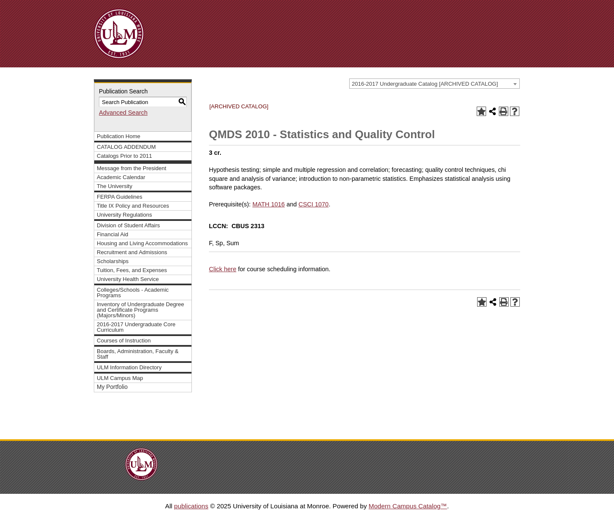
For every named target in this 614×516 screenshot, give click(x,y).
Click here (222, 269)
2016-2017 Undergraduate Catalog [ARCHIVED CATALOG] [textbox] (425, 84)
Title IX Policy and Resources (133, 206)
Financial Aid (112, 234)
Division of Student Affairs (128, 225)
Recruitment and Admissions (132, 252)
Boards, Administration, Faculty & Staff (138, 354)
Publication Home (118, 136)
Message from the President (131, 168)
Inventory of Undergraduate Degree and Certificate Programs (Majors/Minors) (140, 310)
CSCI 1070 (313, 204)
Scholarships (113, 261)
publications (191, 506)
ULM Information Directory (129, 367)
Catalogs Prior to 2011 (124, 156)
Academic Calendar (121, 177)
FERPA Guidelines (119, 197)
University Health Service (128, 279)
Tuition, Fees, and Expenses (132, 270)
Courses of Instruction (124, 340)
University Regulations (124, 215)
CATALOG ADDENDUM (126, 147)
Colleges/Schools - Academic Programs (133, 293)
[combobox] (434, 83)
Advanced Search (123, 112)
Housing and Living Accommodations (142, 243)
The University (114, 186)
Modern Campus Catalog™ (407, 506)
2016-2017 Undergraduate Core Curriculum (136, 327)
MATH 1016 (268, 204)
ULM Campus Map (120, 378)
